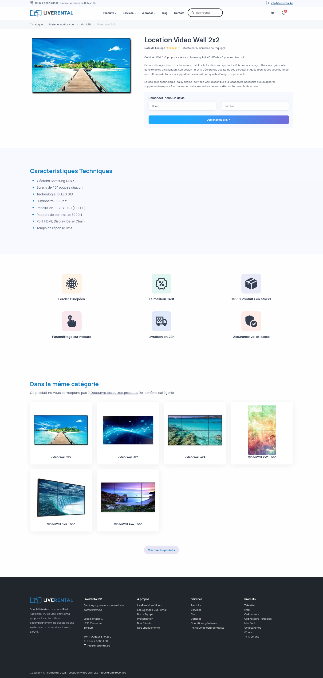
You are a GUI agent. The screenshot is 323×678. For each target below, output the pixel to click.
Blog (164, 13)
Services (128, 13)
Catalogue (36, 24)
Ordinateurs (251, 614)
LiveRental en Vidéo (149, 605)
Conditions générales (204, 623)
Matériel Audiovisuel (61, 24)
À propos (147, 13)
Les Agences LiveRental (152, 609)
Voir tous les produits (161, 550)
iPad (247, 609)
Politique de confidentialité (208, 627)
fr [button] (273, 13)
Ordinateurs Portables (258, 618)
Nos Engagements (148, 627)
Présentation (145, 618)
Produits (108, 13)
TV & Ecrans (251, 636)
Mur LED (86, 24)
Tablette (249, 605)
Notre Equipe (145, 614)
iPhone (248, 632)
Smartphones (252, 627)
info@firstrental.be (282, 3)
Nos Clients (144, 623)
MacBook (250, 623)
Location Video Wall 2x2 (182, 39)
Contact (179, 13)
